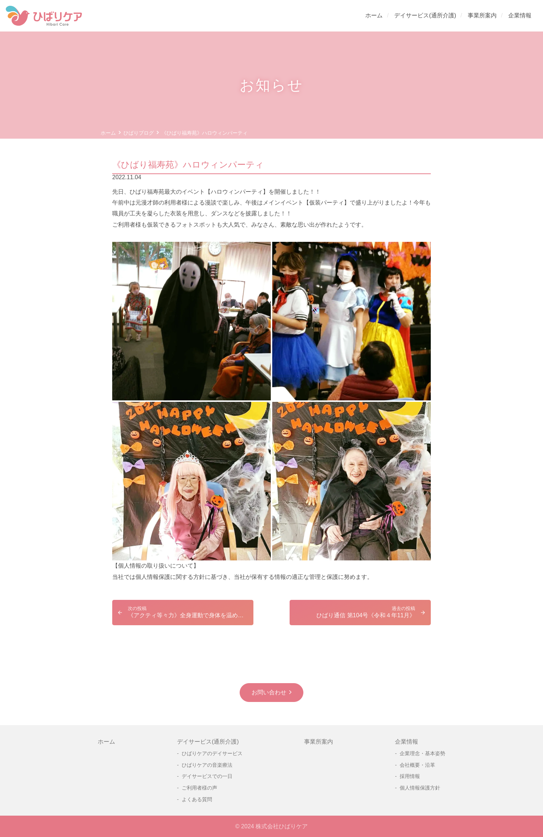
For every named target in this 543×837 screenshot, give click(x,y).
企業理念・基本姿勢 (422, 753)
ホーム (374, 15)
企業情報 (519, 15)
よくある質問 (197, 799)
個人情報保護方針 (420, 788)
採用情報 (410, 776)
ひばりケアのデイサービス (212, 753)
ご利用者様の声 (199, 788)
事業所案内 (482, 15)
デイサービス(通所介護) (425, 15)
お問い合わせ (269, 692)
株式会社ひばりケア (282, 826)
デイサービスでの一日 (207, 776)
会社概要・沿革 (417, 765)
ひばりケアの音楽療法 (207, 765)
